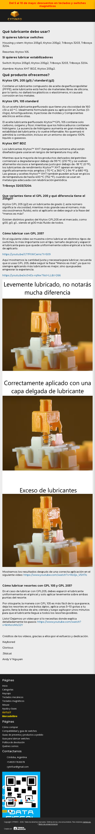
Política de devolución (13, 742)
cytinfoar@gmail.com (15, 767)
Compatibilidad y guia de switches (19, 730)
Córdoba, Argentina (14, 757)
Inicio (5, 685)
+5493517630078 (13, 762)
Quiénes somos (10, 746)
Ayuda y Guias (9, 708)
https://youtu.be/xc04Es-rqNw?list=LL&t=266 (31, 275)
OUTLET (6, 712)
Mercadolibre (9, 716)
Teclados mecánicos (12, 697)
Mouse (5, 704)
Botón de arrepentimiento (48, 824)
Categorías (7, 689)
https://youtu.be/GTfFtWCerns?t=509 (26, 254)
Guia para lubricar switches (16, 738)
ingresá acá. (87, 822)
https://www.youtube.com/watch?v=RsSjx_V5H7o (55, 574)
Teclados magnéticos (13, 700)
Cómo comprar (10, 727)
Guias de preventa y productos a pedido (22, 734)
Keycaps (6, 693)
